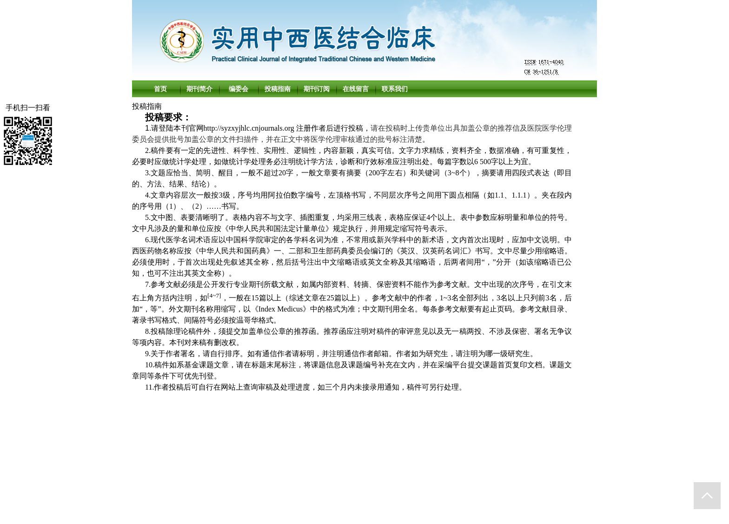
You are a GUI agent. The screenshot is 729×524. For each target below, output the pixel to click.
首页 (160, 89)
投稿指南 (278, 89)
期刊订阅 (317, 89)
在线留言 (356, 89)
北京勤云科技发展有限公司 (378, 505)
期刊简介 (199, 89)
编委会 (238, 89)
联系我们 (395, 89)
